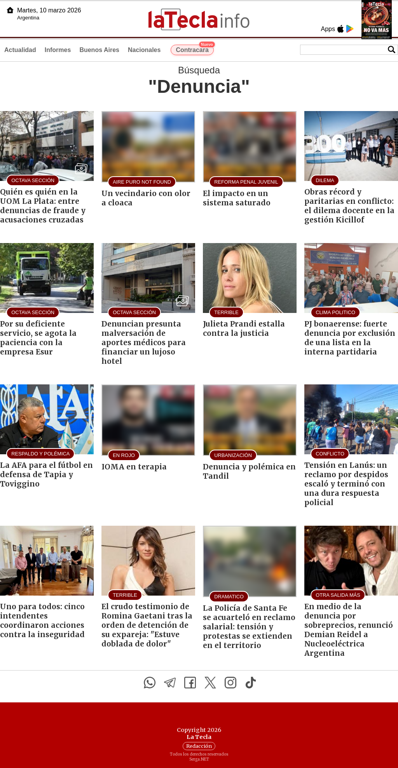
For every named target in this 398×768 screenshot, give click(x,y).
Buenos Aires (99, 50)
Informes (58, 50)
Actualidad (20, 50)
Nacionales (144, 50)
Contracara (194, 49)
